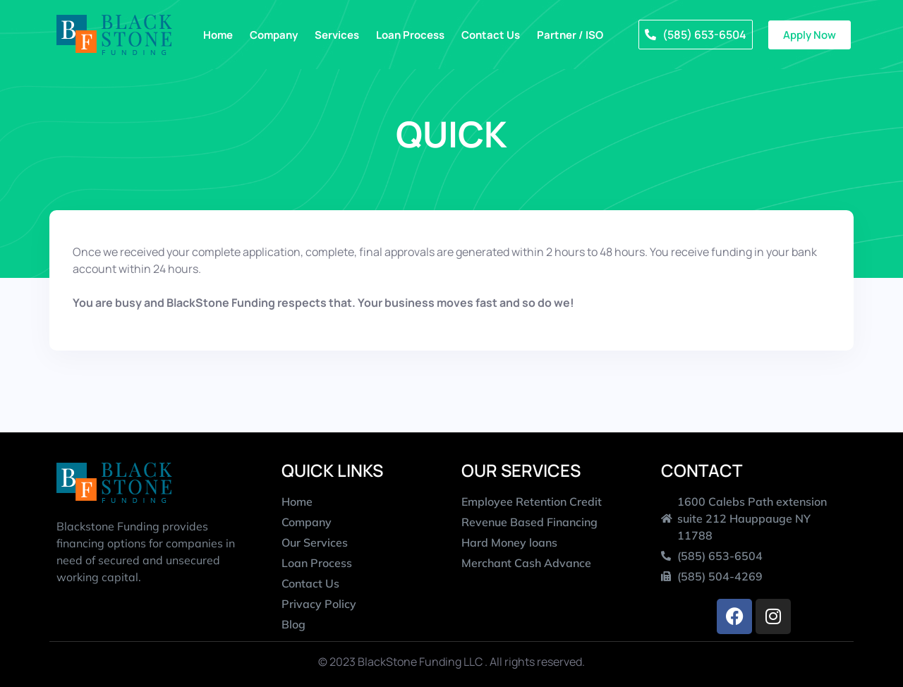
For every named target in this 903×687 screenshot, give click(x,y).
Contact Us (490, 35)
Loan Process (410, 35)
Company (274, 35)
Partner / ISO (570, 35)
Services (337, 35)
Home (218, 35)
